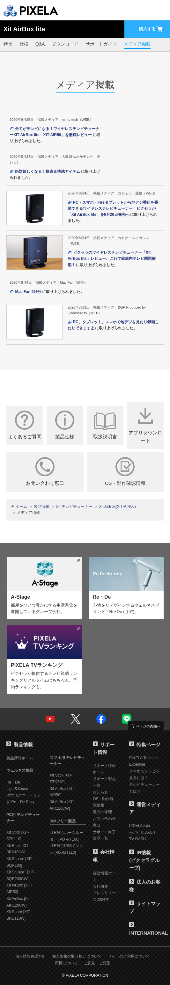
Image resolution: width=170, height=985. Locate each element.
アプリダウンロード (145, 425)
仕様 (23, 44)
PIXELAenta (139, 825)
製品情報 (41, 506)
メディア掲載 (137, 44)
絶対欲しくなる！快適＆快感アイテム (47, 171)
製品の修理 (102, 812)
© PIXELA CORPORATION (85, 975)
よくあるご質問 (24, 425)
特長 (8, 44)
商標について (66, 963)
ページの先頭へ (148, 726)
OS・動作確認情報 (125, 471)
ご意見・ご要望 (97, 963)
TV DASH (137, 839)
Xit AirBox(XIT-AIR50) (117, 506)
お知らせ (100, 792)
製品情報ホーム (19, 758)
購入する (151, 29)
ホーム (21, 506)
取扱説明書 (105, 425)
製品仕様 (65, 425)
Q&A (40, 44)
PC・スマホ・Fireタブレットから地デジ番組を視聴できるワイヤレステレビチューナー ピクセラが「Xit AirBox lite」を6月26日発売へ (113, 208)
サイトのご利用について (129, 956)
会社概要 (100, 886)
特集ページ (144, 744)
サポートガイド (101, 44)
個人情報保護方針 (30, 956)
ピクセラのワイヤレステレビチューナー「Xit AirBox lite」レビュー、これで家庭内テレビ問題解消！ (112, 258)
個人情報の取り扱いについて (77, 956)
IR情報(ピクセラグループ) (144, 860)
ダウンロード (65, 44)
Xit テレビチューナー (74, 506)
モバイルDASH (142, 832)
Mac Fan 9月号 (28, 291)
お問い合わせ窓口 (45, 471)
